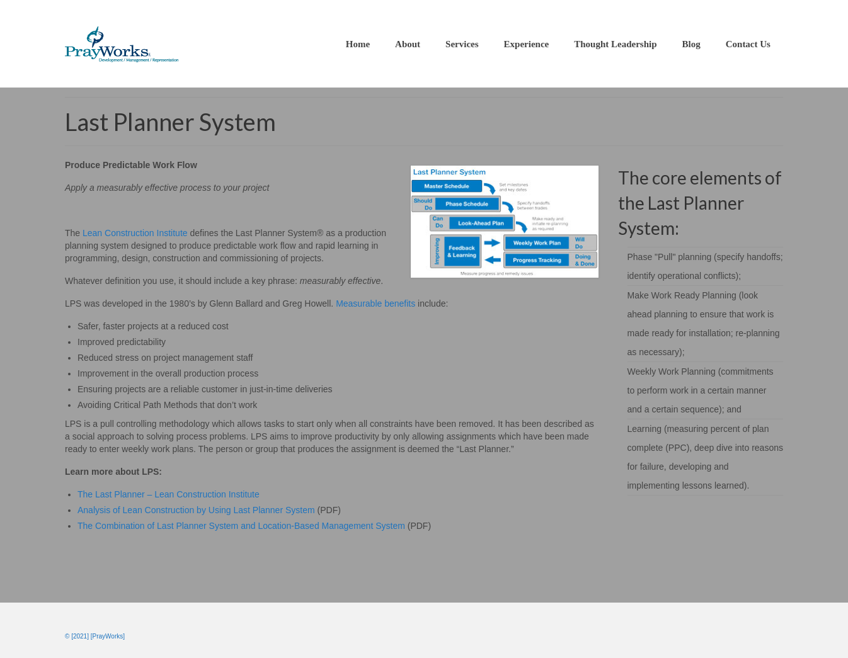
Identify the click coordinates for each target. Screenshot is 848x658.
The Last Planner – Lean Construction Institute (168, 494)
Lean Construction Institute (135, 233)
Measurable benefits (375, 303)
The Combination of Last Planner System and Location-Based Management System (241, 526)
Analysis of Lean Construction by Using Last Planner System (196, 510)
